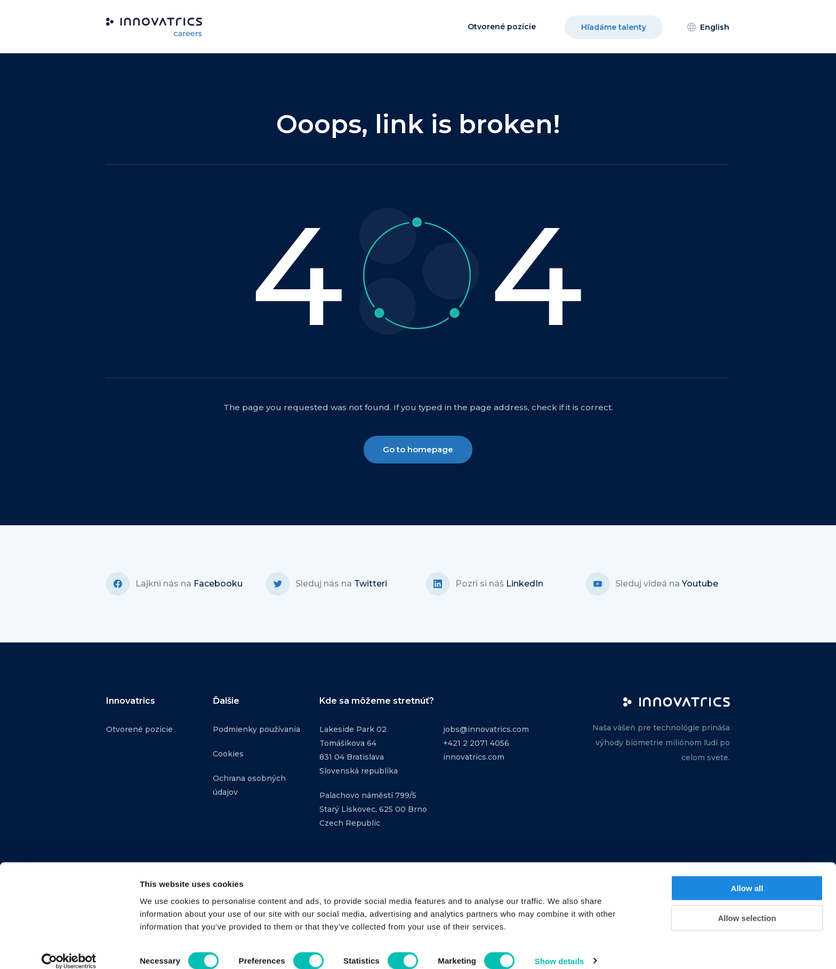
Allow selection (747, 905)
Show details (559, 947)
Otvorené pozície (502, 26)
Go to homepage (418, 449)
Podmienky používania (256, 729)
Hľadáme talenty (613, 27)
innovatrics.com (473, 757)
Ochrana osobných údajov (249, 785)
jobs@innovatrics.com (486, 729)
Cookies (228, 754)
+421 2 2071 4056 (476, 743)
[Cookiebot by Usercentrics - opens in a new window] (69, 948)
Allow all (747, 875)
